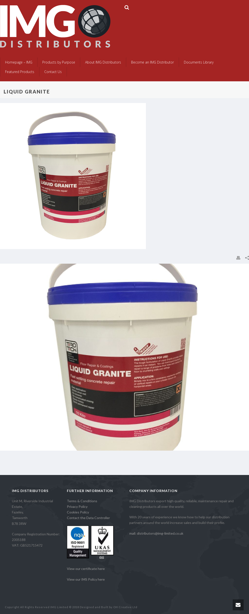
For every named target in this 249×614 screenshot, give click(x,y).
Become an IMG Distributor (152, 62)
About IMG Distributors (103, 62)
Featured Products (19, 71)
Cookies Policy (78, 512)
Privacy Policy (77, 506)
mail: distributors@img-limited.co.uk (156, 533)
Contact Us (53, 71)
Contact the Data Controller (88, 518)
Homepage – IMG (18, 62)
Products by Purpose (58, 62)
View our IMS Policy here (86, 579)
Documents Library (198, 62)
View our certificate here (86, 569)
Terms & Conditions (82, 501)
